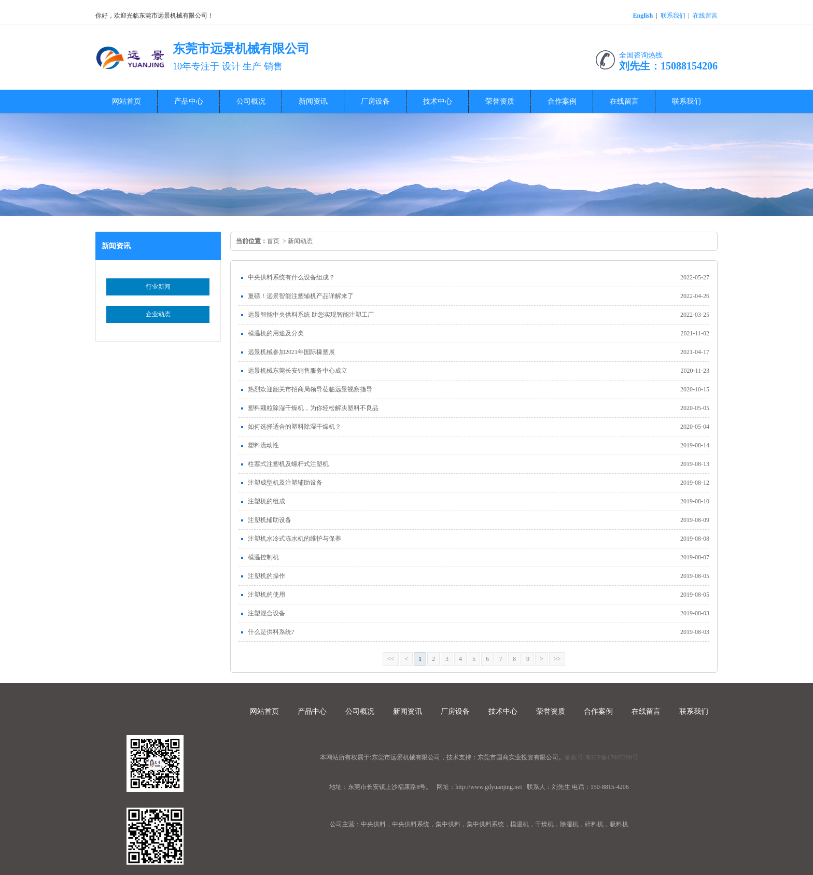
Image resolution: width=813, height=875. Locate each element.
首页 (273, 241)
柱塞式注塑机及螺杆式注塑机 (288, 464)
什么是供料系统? (271, 632)
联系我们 (673, 15)
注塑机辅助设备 (269, 520)
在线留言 (705, 15)
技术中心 (437, 101)
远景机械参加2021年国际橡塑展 (291, 352)
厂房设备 (375, 101)
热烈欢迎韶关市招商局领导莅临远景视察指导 (310, 389)
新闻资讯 (313, 101)
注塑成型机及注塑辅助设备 (285, 482)
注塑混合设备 (266, 613)
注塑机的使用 (266, 594)
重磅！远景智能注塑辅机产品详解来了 (301, 296)
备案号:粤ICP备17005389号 (601, 757)
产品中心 (188, 101)
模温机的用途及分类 (276, 333)
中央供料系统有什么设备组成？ (291, 277)
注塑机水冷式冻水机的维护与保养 (294, 538)
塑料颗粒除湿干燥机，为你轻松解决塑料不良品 (313, 408)
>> (557, 658)
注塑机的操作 (266, 576)
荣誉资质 (499, 101)
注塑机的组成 (266, 501)
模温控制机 (263, 557)
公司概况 (250, 101)
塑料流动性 (263, 445)
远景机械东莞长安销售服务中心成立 (297, 370)
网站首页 (126, 101)
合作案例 (562, 101)
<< (391, 658)
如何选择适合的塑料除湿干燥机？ (294, 426)
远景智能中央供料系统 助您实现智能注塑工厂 (311, 314)
